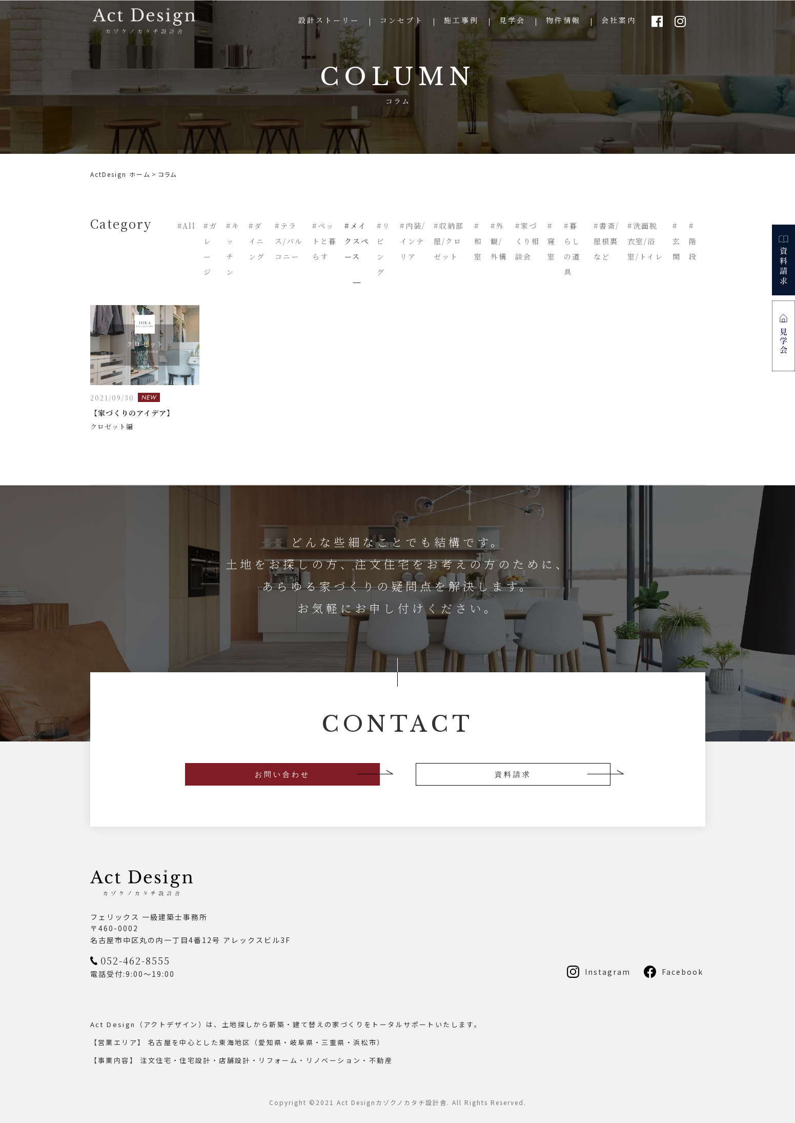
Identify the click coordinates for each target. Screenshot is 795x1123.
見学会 (512, 20)
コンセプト (401, 20)
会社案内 (618, 20)
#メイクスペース (356, 241)
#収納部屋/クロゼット (449, 241)
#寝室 (551, 241)
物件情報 (563, 20)
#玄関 (676, 241)
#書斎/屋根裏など (606, 241)
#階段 (693, 241)
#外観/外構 (499, 241)
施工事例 (461, 20)
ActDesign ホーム (120, 174)
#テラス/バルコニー (289, 241)
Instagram (607, 972)
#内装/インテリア (412, 241)
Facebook (682, 972)
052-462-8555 (135, 960)
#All (186, 225)
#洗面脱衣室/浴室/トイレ (645, 241)
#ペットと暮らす (324, 241)
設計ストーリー (328, 20)
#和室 (478, 241)
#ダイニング (257, 241)
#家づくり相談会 (527, 241)
